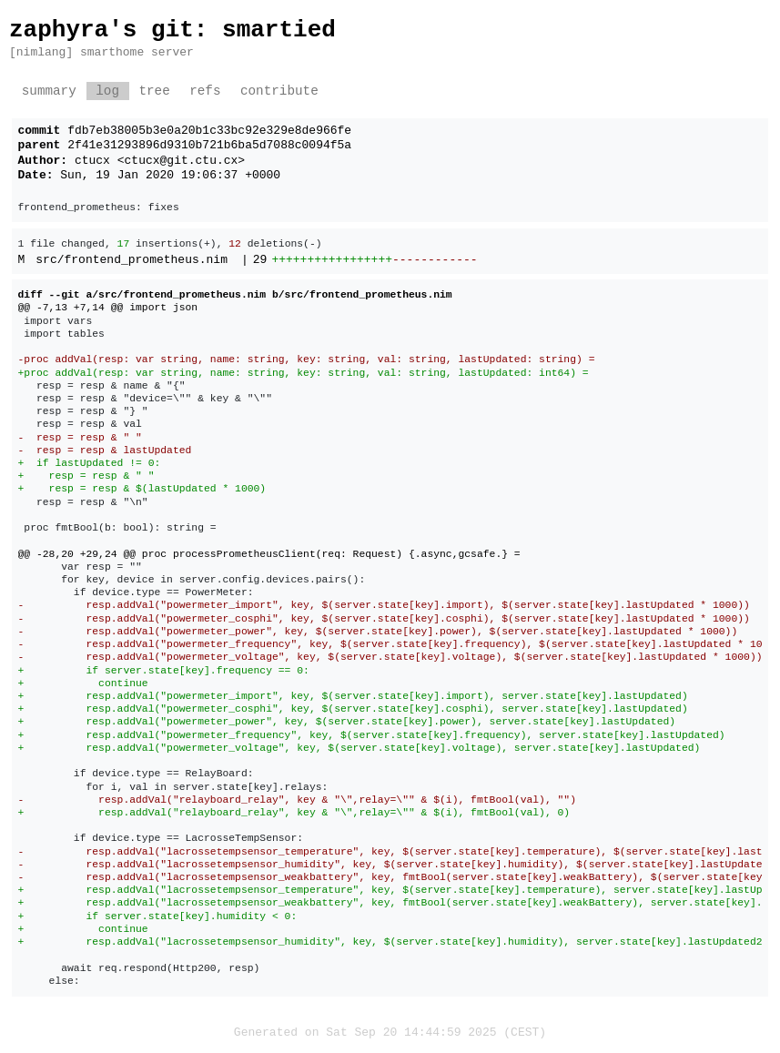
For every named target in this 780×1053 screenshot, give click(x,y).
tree (153, 91)
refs (204, 91)
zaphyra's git (101, 30)
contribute (279, 91)
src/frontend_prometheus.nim (131, 260)
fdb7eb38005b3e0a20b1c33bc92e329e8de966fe (209, 131)
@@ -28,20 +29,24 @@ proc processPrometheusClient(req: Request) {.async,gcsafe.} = (269, 554)
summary (49, 91)
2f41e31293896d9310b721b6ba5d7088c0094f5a (209, 145)
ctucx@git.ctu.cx (181, 161)
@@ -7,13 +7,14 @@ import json (108, 307)
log (107, 91)
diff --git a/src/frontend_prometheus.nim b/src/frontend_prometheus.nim (235, 294)
